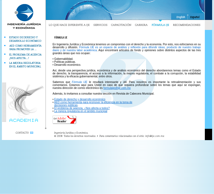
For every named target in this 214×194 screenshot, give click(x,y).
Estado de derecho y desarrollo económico (79, 99)
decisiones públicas (66, 105)
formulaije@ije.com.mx (116, 87)
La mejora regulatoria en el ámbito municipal (80, 111)
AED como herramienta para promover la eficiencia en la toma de (93, 102)
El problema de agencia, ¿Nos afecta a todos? (82, 108)
